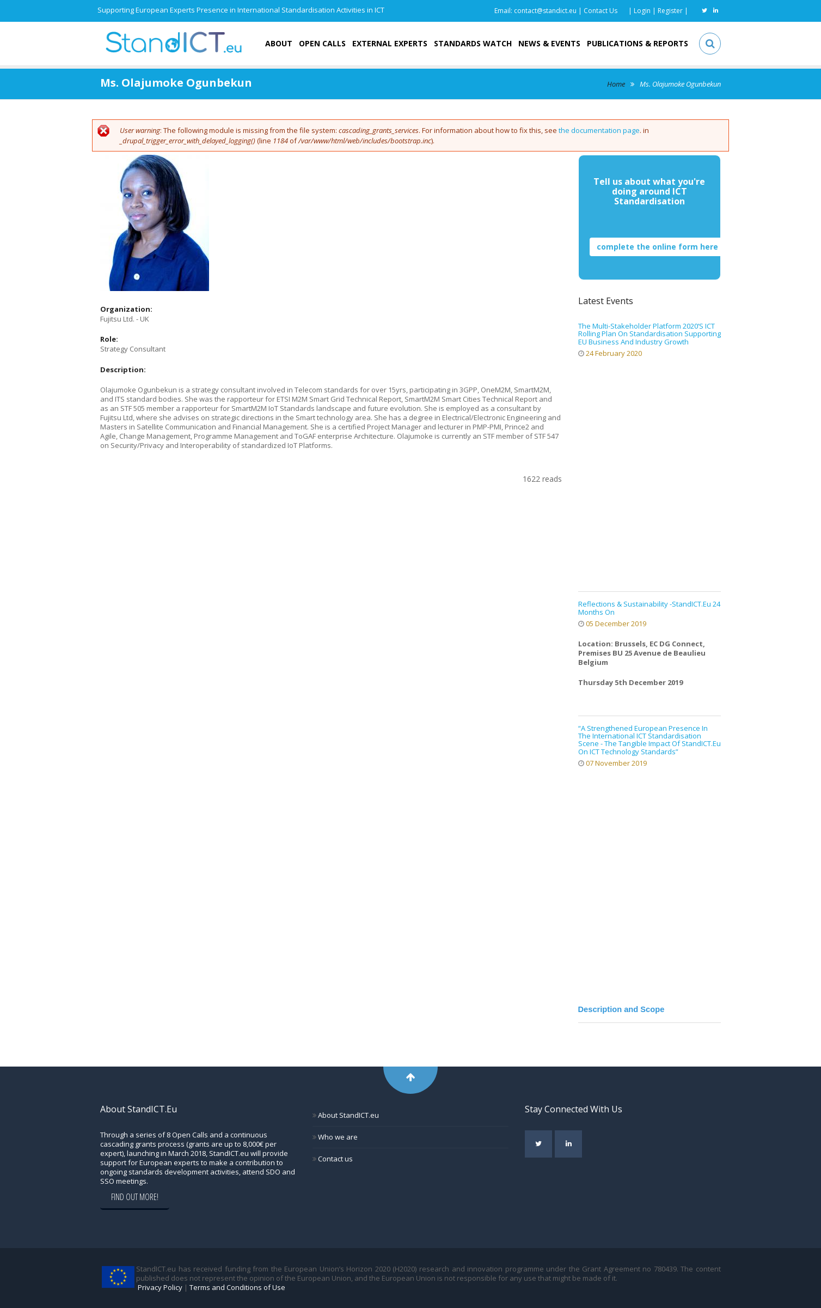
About (278, 43)
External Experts (389, 43)
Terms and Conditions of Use (237, 1287)
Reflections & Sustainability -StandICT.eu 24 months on (649, 607)
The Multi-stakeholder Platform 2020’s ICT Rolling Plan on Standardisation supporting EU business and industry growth (649, 334)
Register (670, 10)
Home (616, 84)
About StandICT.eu (347, 1115)
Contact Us (600, 10)
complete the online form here (657, 246)
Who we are (337, 1137)
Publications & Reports (637, 43)
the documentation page (599, 130)
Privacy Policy (160, 1287)
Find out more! (134, 1197)
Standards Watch (473, 43)
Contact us (334, 1159)
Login (642, 10)
